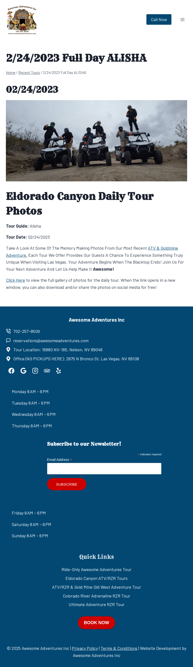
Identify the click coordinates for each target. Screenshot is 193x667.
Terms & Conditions (119, 648)
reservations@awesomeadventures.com (51, 340)
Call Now (159, 19)
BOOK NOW (96, 622)
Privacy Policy (85, 648)
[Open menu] (182, 19)
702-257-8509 (26, 331)
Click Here (15, 280)
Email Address (59, 459)
